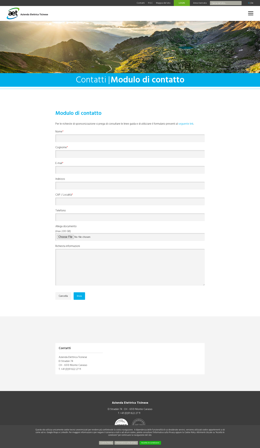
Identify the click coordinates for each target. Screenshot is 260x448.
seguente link (185, 123)
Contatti (141, 3)
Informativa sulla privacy (126, 442)
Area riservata (200, 3)
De (252, 3)
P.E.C (150, 3)
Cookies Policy (106, 442)
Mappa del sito (163, 3)
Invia (79, 296)
